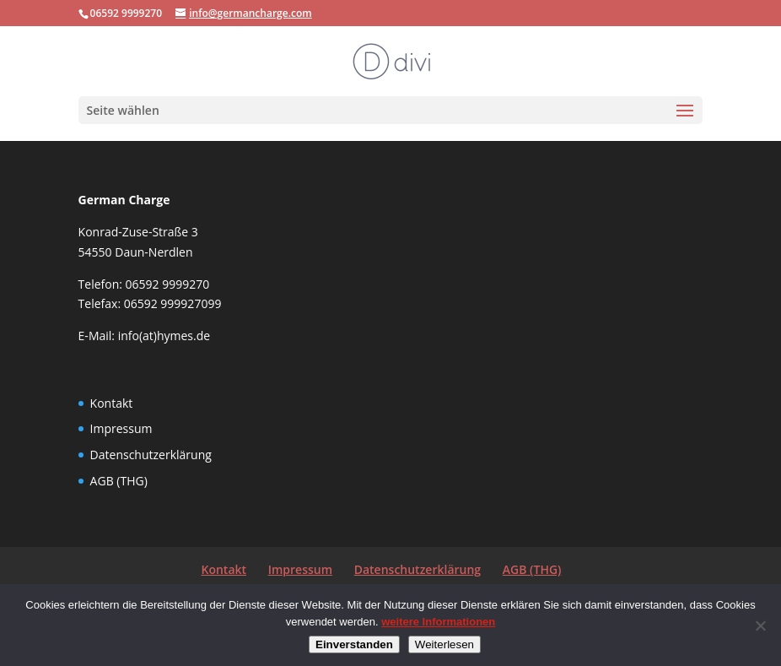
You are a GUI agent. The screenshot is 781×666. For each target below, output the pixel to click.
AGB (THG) (119, 481)
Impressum (121, 428)
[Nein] (759, 625)
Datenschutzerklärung (151, 455)
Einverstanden (354, 644)
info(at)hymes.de (164, 336)
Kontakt (111, 403)
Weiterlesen (444, 644)
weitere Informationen (438, 621)
